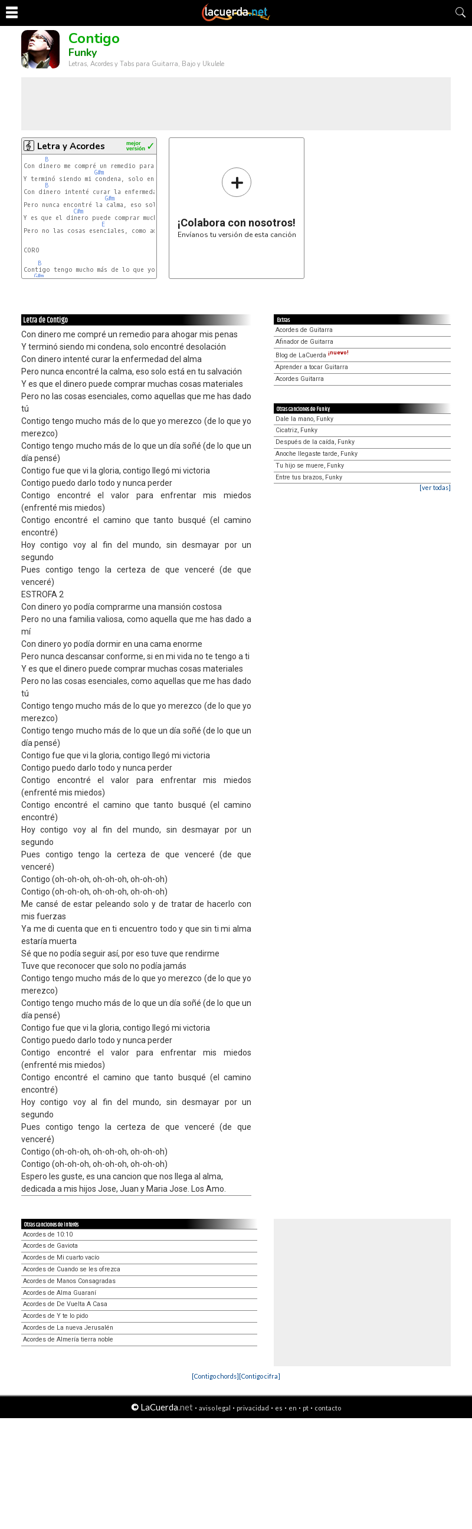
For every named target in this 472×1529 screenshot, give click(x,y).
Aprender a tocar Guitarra (312, 367)
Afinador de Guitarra (304, 342)
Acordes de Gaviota (50, 1245)
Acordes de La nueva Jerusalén (68, 1327)
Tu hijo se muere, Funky (310, 465)
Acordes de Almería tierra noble (68, 1339)
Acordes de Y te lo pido (55, 1316)
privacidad (253, 1408)
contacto (327, 1408)
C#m (78, 211)
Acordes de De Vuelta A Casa (65, 1304)
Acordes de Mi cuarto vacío (61, 1257)
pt (306, 1408)
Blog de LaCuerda (312, 355)
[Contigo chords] (215, 1376)
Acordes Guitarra (300, 379)
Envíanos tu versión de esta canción (237, 202)
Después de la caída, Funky (315, 442)
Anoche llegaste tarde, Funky (317, 454)
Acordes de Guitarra (304, 330)
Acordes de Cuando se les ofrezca (71, 1269)
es (279, 1408)
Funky (82, 52)
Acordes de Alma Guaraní (59, 1293)
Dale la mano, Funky (304, 419)
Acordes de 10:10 (48, 1234)
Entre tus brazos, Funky (309, 477)
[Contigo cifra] (259, 1376)
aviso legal (215, 1408)
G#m (99, 172)
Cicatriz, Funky (296, 430)
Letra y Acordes (71, 146)
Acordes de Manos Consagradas (69, 1281)
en (293, 1408)
